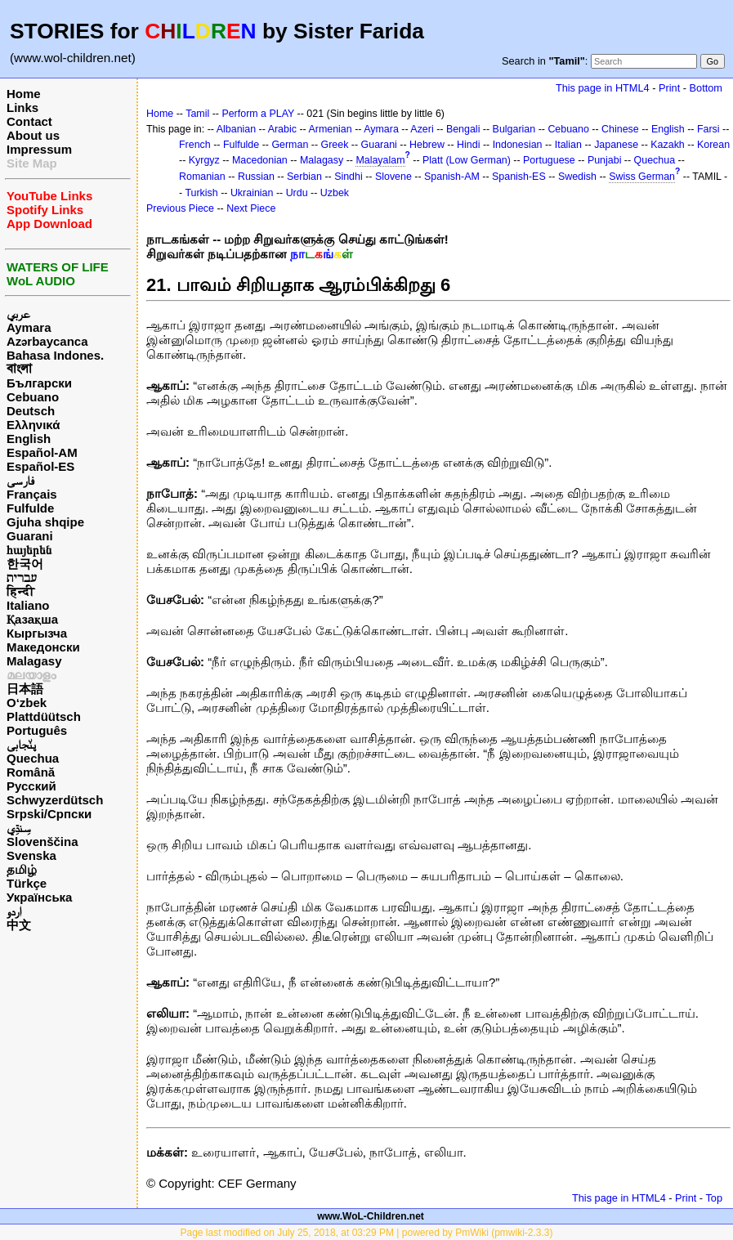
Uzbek (334, 193)
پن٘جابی (21, 744)
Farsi (708, 129)
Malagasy (34, 661)
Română (31, 772)
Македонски (43, 647)
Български (39, 383)
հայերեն (29, 550)
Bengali (463, 129)
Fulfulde (30, 508)
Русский (31, 786)
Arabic (282, 129)
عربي (18, 313)
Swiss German (642, 176)
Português (37, 730)
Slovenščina (42, 841)
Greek (335, 144)
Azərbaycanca (47, 341)
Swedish (577, 176)
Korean (713, 144)
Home (24, 94)
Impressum (39, 149)
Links (22, 107)
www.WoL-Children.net (370, 1216)
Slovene (393, 176)
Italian (568, 144)
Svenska (31, 855)
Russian (256, 176)
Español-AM (42, 452)
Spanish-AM (452, 176)
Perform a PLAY (257, 113)
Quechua (33, 758)
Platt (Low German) (466, 160)
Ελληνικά (33, 425)
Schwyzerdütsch (55, 800)
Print (669, 88)
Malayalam (379, 160)
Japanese (616, 144)
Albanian (236, 129)
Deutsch (31, 411)
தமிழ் (22, 869)
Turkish (201, 193)
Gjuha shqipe (45, 522)
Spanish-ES (519, 176)
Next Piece (250, 208)
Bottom (706, 88)
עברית (22, 577)
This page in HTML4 (603, 88)
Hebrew (427, 144)
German (289, 144)
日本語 (25, 689)
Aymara (29, 327)
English (29, 438)
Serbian (304, 176)
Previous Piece (180, 208)
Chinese (620, 129)
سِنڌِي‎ (19, 828)
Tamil (197, 113)
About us (33, 135)
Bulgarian (514, 129)
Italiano (28, 605)
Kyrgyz (204, 160)
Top (713, 1198)
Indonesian (518, 144)
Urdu (297, 193)
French (195, 144)
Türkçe (27, 883)
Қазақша (32, 619)
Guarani (30, 536)
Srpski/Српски (49, 814)
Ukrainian (252, 193)
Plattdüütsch (44, 716)
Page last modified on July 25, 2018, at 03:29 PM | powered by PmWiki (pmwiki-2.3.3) (367, 1232)
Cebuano (33, 397)
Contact (29, 121)
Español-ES (40, 466)
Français (32, 494)
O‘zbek (27, 703)
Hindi (468, 144)
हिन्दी (20, 591)
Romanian (202, 176)
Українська (39, 897)
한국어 (25, 564)
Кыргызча (37, 633)
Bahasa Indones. (55, 355)
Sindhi (348, 176)
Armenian (329, 129)
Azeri (421, 129)
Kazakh (667, 144)
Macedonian (260, 160)
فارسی (20, 480)
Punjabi (605, 160)
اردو (14, 911)
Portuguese (549, 160)
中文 (19, 925)
